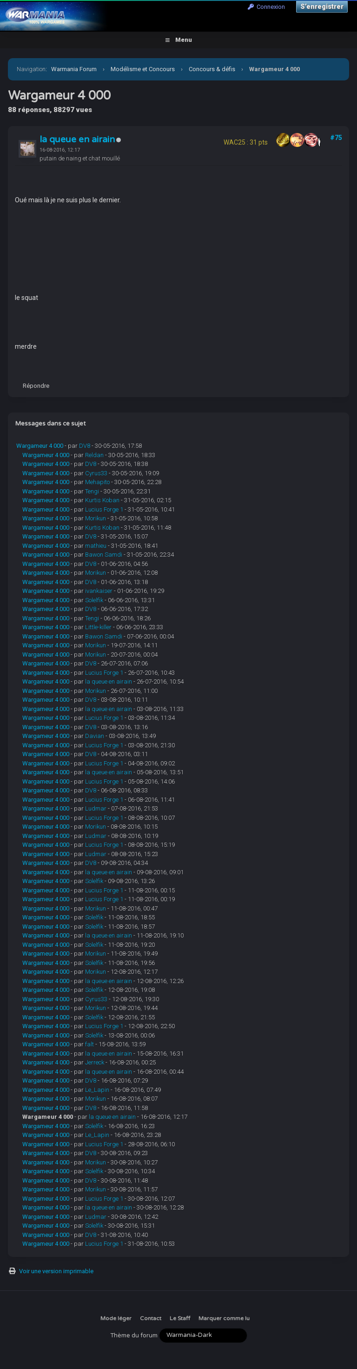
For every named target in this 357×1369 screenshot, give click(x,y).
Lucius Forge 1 (104, 509)
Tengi (92, 491)
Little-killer (98, 627)
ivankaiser (98, 590)
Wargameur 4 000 (39, 445)
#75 (336, 137)
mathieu (95, 545)
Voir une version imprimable (56, 1271)
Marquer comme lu (224, 1318)
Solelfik (94, 600)
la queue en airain (77, 139)
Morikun (95, 518)
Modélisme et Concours (143, 69)
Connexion (266, 6)
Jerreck (94, 1062)
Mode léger (116, 1318)
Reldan (94, 455)
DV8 (84, 445)
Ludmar (95, 808)
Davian (94, 735)
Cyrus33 (96, 473)
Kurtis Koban (102, 500)
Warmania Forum (74, 69)
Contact (150, 1318)
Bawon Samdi (103, 554)
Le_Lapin (97, 1089)
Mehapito (97, 481)
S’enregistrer (322, 6)
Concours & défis (212, 69)
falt (89, 1044)
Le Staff (180, 1318)
